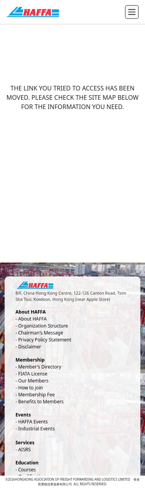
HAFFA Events (33, 421)
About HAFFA (32, 319)
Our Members (33, 380)
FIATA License (33, 373)
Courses (27, 469)
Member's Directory (39, 366)
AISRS (24, 449)
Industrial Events (36, 428)
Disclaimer (29, 346)
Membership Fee (36, 394)
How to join (30, 387)
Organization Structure (43, 325)
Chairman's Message (40, 332)
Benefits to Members (41, 401)
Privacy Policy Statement (44, 339)
